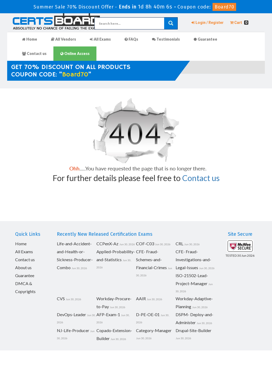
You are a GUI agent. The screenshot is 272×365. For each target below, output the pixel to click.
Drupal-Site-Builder (193, 330)
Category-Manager (154, 330)
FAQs (131, 39)
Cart (239, 22)
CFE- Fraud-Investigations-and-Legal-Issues (193, 259)
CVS (61, 298)
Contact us (34, 53)
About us (23, 267)
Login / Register (208, 22)
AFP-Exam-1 (108, 314)
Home (29, 39)
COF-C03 (145, 243)
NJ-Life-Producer (73, 330)
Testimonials (166, 39)
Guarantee (205, 39)
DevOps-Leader (71, 314)
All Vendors (63, 39)
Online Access (75, 53)
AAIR (141, 298)
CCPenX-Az (107, 243)
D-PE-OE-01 (148, 314)
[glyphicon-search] (170, 23)
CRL (179, 243)
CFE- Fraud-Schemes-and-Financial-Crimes (151, 259)
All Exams (100, 39)
